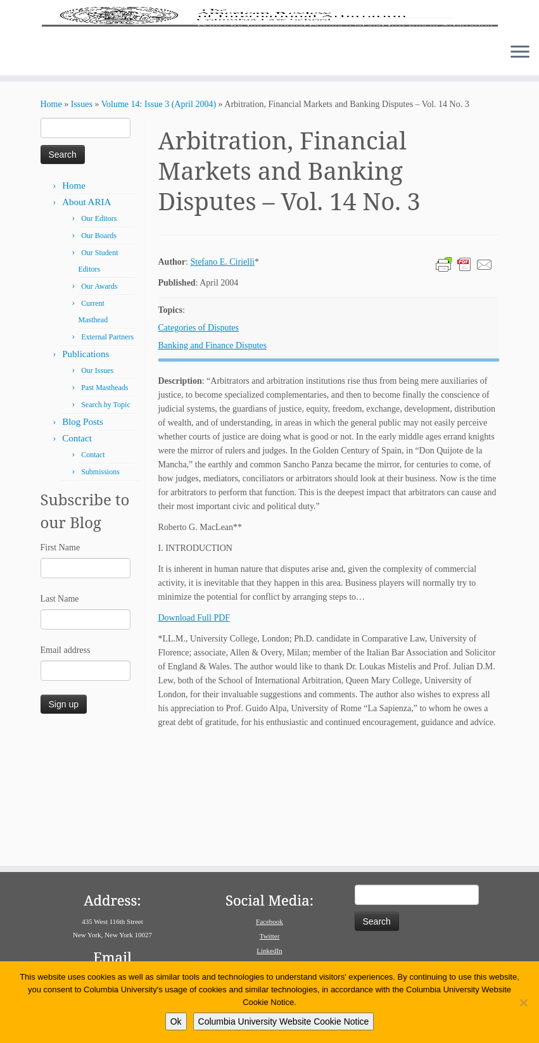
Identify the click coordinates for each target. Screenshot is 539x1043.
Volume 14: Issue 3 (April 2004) (158, 220)
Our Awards (99, 402)
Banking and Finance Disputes (212, 462)
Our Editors (99, 335)
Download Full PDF (194, 734)
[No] (523, 1002)
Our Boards (99, 352)
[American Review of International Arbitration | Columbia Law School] (269, 74)
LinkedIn (269, 950)
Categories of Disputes (198, 444)
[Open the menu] (519, 169)
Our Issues (97, 487)
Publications (85, 470)
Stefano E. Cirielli (222, 378)
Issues (81, 220)
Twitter (270, 936)
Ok (176, 1021)
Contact (77, 555)
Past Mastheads (104, 504)
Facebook (269, 921)
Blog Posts (82, 538)
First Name (60, 664)
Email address (66, 766)
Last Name (60, 715)
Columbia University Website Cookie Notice (283, 1021)
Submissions (100, 588)
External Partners (107, 453)
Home (51, 220)
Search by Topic (105, 521)
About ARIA (86, 318)
